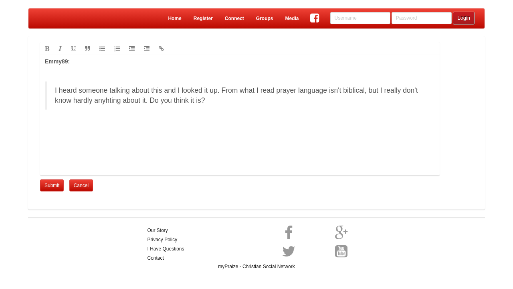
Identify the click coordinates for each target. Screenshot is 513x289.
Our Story (157, 230)
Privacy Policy (162, 239)
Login (463, 18)
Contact (155, 258)
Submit (51, 185)
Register (203, 18)
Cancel (81, 185)
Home (174, 18)
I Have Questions (165, 249)
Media (292, 18)
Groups (264, 18)
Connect (234, 18)
